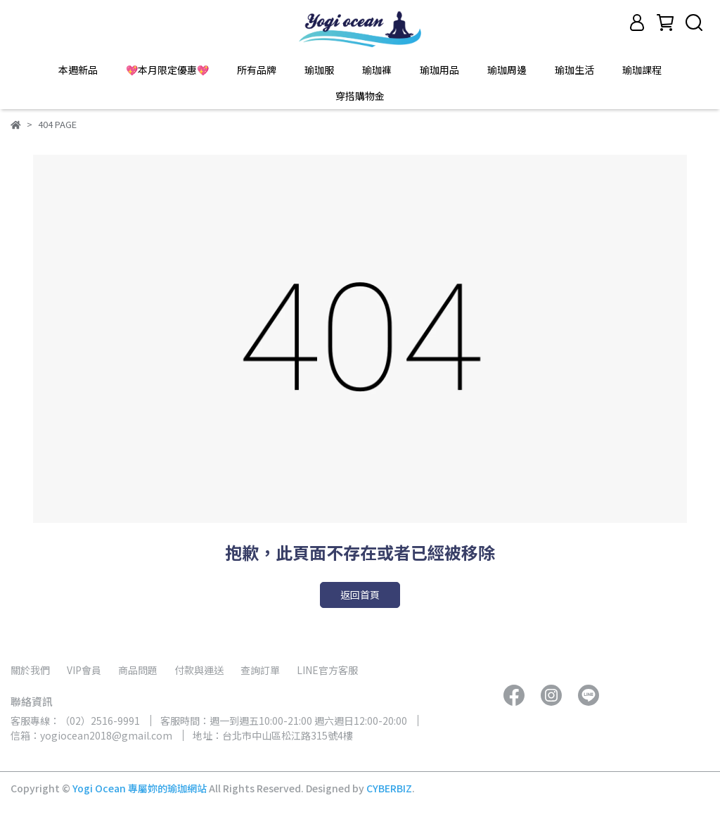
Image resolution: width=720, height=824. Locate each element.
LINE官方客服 (327, 670)
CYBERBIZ (389, 788)
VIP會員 (84, 670)
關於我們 (30, 670)
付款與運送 (199, 670)
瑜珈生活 (574, 70)
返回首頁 (360, 595)
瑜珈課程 (642, 70)
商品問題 (138, 670)
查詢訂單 (260, 670)
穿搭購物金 (360, 96)
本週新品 (78, 70)
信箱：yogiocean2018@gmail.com (91, 735)
